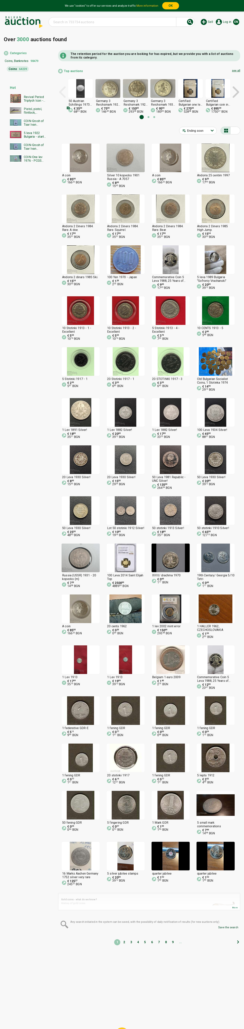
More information (147, 5)
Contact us (131, 1017)
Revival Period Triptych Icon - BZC (34, 98)
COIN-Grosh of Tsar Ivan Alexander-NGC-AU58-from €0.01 (35, 146)
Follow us (152, 1017)
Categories (18, 53)
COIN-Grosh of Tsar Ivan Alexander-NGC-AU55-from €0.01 (35, 122)
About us (113, 1017)
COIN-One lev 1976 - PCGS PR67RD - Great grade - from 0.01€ (35, 158)
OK (171, 5)
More (235, 907)
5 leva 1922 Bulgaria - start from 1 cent (34, 134)
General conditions (141, 1009)
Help (121, 1009)
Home (90, 1009)
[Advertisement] (25, 239)
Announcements (92, 1017)
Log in (227, 22)
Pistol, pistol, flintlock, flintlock (33, 110)
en (236, 22)
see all (236, 70)
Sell (210, 22)
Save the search (228, 927)
